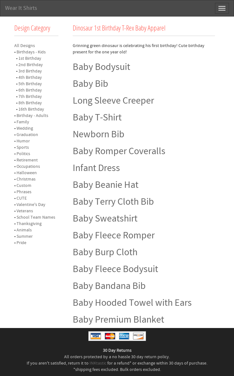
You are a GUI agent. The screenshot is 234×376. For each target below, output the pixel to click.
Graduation (27, 135)
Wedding (25, 128)
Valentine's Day (31, 205)
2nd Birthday (30, 65)
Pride (21, 243)
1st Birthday (29, 58)
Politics (23, 154)
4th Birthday (30, 77)
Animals (24, 230)
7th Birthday (30, 96)
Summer (25, 236)
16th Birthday (31, 109)
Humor (23, 141)
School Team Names (36, 217)
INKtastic (98, 363)
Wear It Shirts (21, 8)
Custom (24, 185)
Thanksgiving (29, 224)
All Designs (24, 46)
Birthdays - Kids (31, 52)
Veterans (25, 211)
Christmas (26, 179)
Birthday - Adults (32, 116)
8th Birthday (30, 103)
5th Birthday (30, 84)
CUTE (22, 198)
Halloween (27, 173)
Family (23, 122)
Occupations (28, 166)
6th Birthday (30, 90)
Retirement (27, 160)
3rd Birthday (30, 71)
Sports (23, 147)
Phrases (24, 192)
